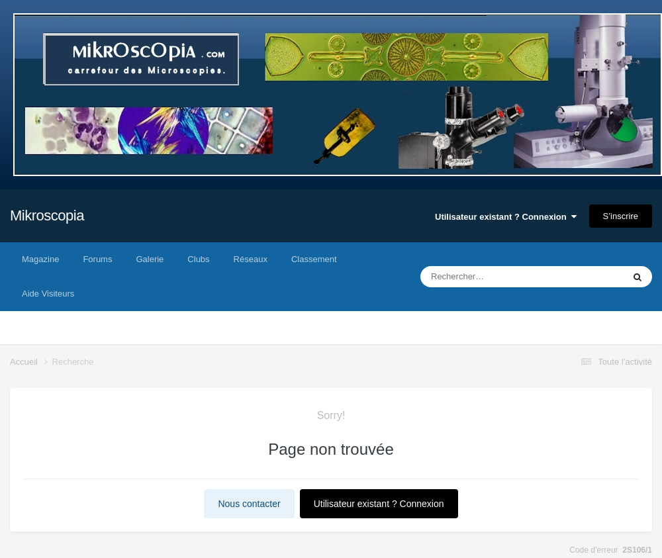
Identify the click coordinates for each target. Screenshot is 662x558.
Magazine (40, 259)
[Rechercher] (486, 276)
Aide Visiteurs (48, 294)
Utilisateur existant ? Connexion (506, 217)
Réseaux (250, 259)
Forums (97, 259)
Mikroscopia (47, 215)
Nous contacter (249, 503)
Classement (314, 259)
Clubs (198, 259)
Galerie (150, 259)
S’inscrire (620, 216)
